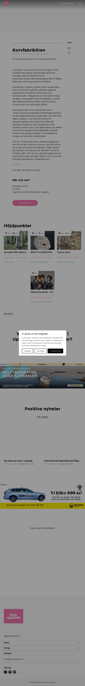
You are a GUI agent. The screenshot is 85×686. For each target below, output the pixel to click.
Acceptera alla (55, 351)
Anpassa (27, 351)
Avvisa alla (40, 351)
